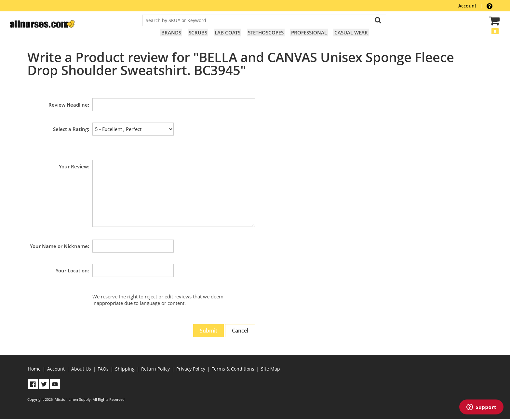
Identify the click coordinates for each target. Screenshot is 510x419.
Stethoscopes (266, 32)
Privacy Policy (190, 369)
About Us (81, 369)
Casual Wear (351, 32)
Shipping (125, 369)
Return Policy (155, 369)
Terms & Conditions (233, 369)
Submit (208, 330)
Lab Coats (227, 32)
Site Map (270, 369)
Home (34, 369)
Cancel (240, 330)
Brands (171, 32)
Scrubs (198, 32)
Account (468, 6)
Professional (309, 32)
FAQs (103, 369)
